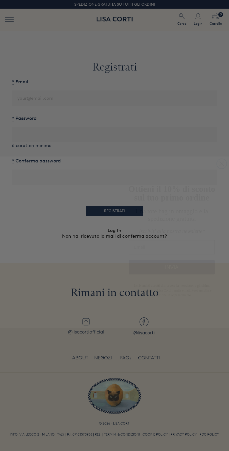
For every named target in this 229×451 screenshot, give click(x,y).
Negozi (103, 358)
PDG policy (209, 434)
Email (20, 81)
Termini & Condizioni (122, 434)
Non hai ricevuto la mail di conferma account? (114, 236)
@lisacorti (144, 326)
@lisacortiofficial (86, 326)
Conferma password (36, 161)
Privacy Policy (184, 434)
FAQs (125, 358)
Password (24, 118)
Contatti (149, 358)
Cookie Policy (155, 434)
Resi (98, 434)
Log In (114, 230)
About (80, 358)
